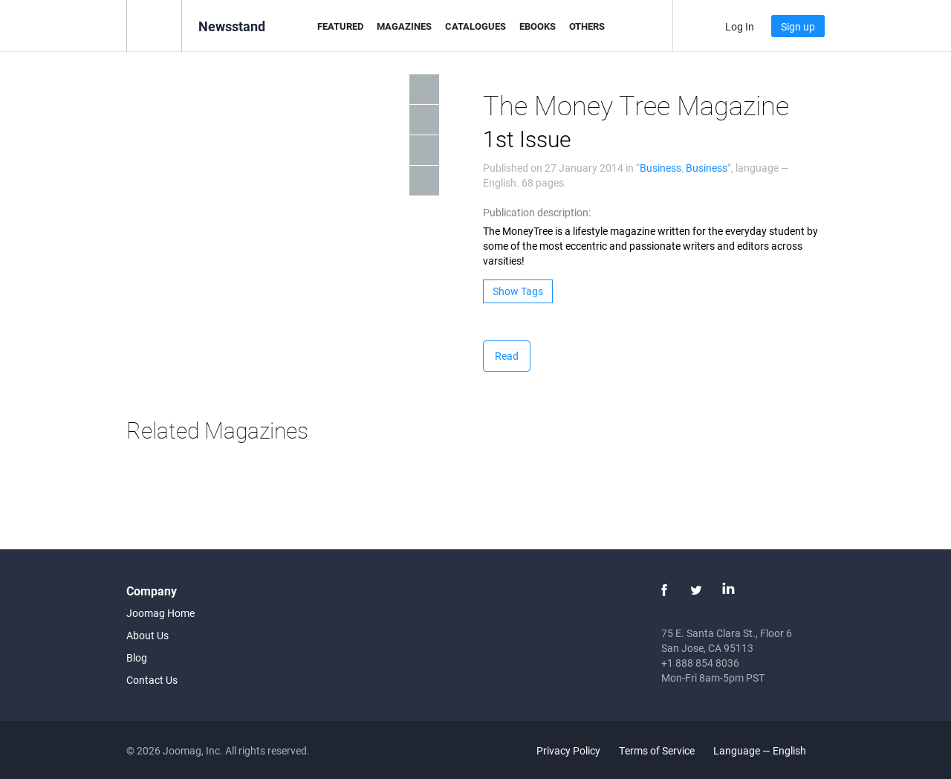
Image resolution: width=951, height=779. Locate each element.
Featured (340, 26)
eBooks (537, 26)
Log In (739, 26)
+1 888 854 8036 (700, 663)
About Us (147, 635)
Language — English (768, 750)
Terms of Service (657, 750)
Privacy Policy (568, 750)
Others (587, 26)
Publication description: (537, 212)
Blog (136, 657)
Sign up (798, 26)
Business (660, 168)
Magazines (404, 26)
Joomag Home (160, 613)
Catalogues (475, 26)
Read (507, 356)
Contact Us (152, 680)
